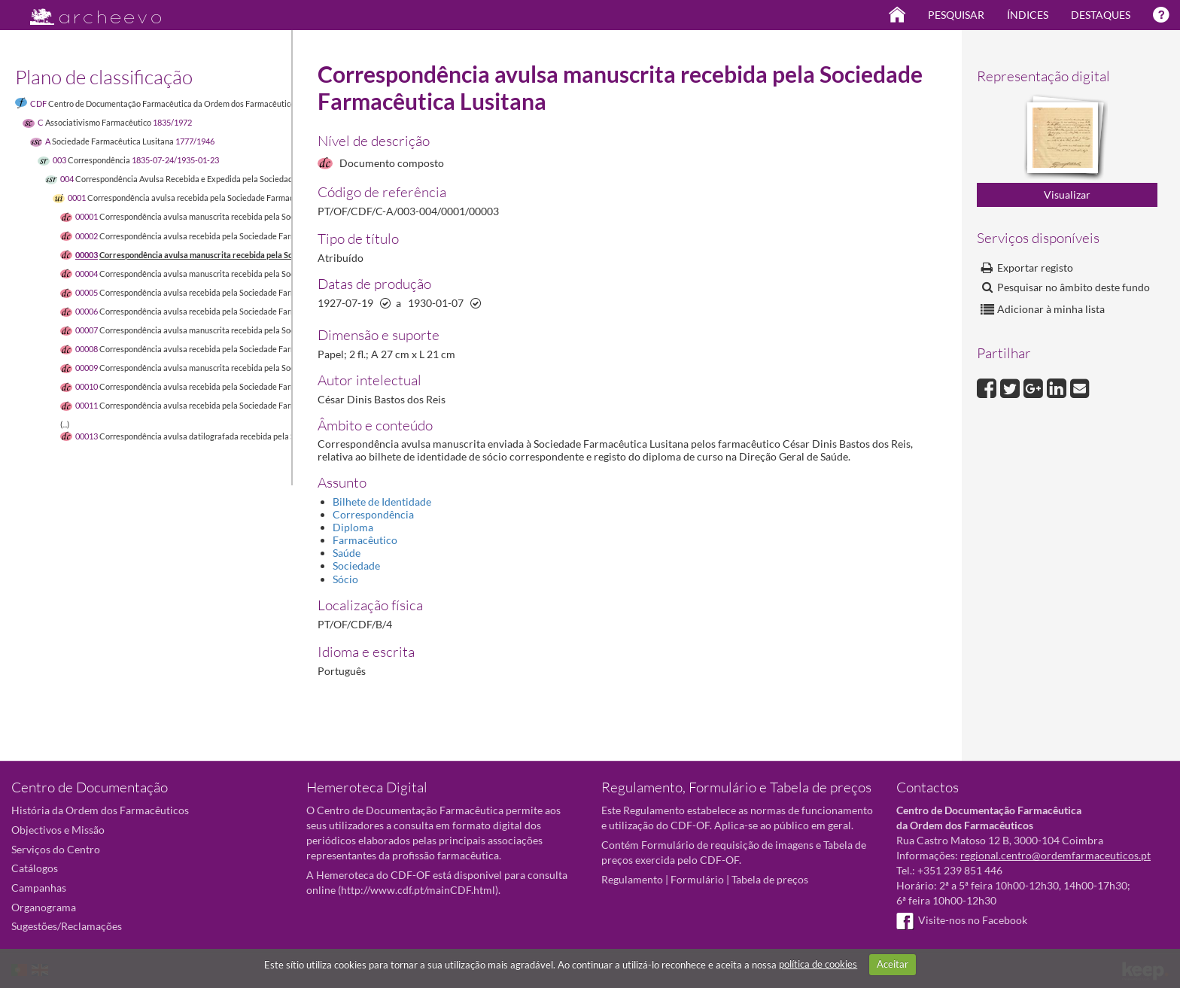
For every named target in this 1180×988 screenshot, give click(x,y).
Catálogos (34, 868)
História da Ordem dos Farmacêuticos (100, 810)
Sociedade (356, 565)
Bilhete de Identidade (382, 501)
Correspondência (373, 514)
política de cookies (818, 964)
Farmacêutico (365, 540)
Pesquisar (956, 14)
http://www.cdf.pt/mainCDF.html (418, 889)
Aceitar (892, 964)
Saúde (346, 552)
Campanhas (38, 887)
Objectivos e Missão (58, 829)
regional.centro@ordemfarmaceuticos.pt (1055, 855)
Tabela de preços (769, 879)
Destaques (1100, 14)
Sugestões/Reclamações (66, 926)
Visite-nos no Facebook (961, 920)
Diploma (353, 527)
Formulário (697, 879)
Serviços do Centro (55, 849)
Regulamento (632, 879)
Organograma (43, 907)
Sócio (345, 579)
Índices (1027, 14)
